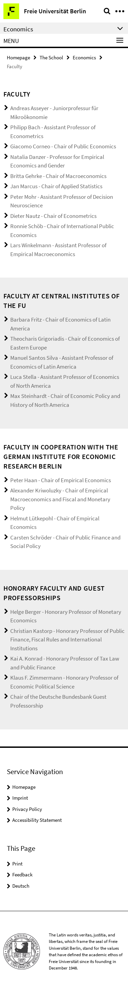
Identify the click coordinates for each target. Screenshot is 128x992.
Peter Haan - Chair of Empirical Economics (60, 480)
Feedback (22, 874)
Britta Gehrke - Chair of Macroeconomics (58, 176)
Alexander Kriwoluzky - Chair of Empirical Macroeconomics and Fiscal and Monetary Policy (60, 499)
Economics (84, 57)
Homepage (18, 57)
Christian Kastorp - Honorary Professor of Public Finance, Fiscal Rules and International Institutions (67, 639)
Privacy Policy (27, 809)
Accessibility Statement (37, 820)
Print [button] (17, 863)
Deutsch (20, 886)
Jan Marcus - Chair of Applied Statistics (56, 186)
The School (51, 57)
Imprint (20, 798)
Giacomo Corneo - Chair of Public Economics (63, 146)
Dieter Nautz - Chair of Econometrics (53, 216)
